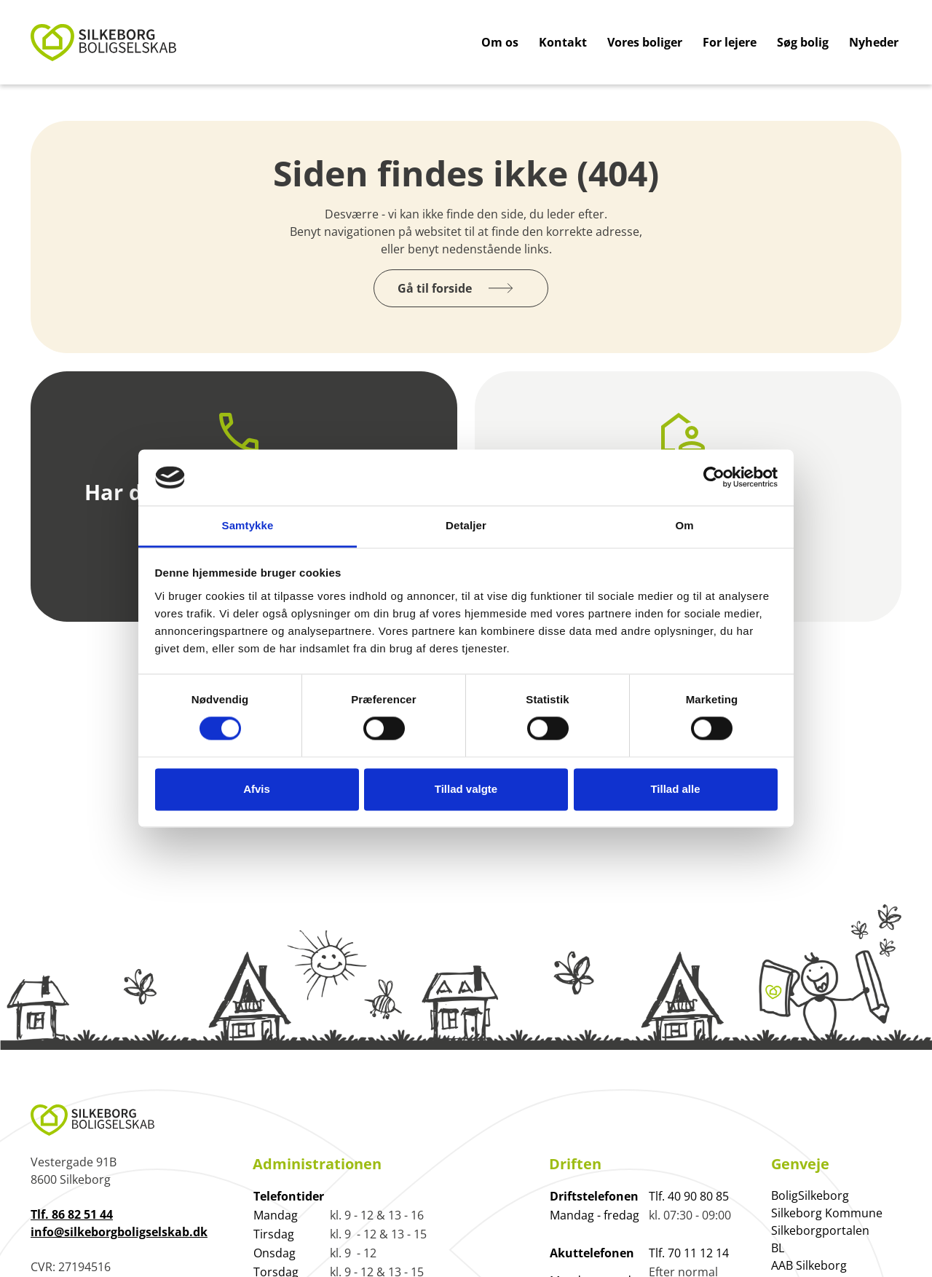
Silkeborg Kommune (826, 1213)
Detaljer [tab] (466, 525)
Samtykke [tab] (248, 525)
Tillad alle (675, 789)
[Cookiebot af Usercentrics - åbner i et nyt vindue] (714, 478)
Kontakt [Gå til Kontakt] (563, 42)
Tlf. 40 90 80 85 (689, 1196)
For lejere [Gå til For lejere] (730, 42)
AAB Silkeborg (809, 1265)
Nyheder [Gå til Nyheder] (874, 42)
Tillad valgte (466, 789)
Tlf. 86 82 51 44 (72, 1214)
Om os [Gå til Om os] (499, 42)
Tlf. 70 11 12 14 (689, 1253)
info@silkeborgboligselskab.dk (119, 1232)
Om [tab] (684, 525)
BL (777, 1248)
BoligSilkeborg (810, 1195)
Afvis (256, 789)
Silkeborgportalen (820, 1230)
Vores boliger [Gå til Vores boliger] (644, 42)
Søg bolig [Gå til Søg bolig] (803, 42)
